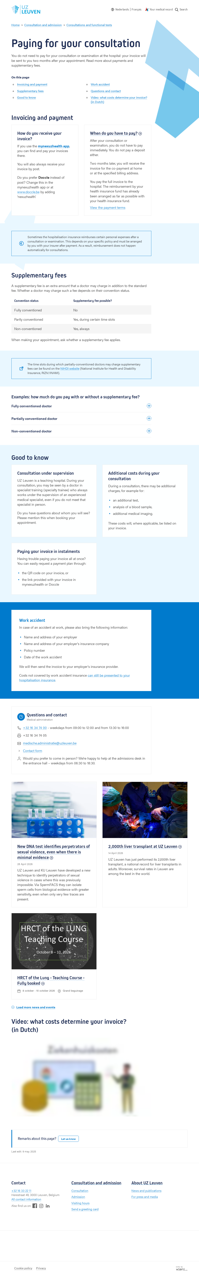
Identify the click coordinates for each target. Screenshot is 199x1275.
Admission (78, 1196)
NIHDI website (69, 368)
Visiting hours (80, 1203)
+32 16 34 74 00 (35, 727)
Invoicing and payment (32, 84)
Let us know (68, 1139)
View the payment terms (107, 207)
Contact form (32, 750)
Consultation (79, 1190)
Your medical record (161, 9)
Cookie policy (23, 1268)
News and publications (146, 1190)
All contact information (26, 1199)
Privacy (41, 1268)
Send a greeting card (85, 1209)
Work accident (100, 84)
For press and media (144, 1196)
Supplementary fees (30, 91)
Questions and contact (106, 91)
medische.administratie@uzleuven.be (50, 743)
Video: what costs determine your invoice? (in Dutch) (119, 99)
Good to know (26, 97)
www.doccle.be (28, 191)
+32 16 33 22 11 (21, 1190)
